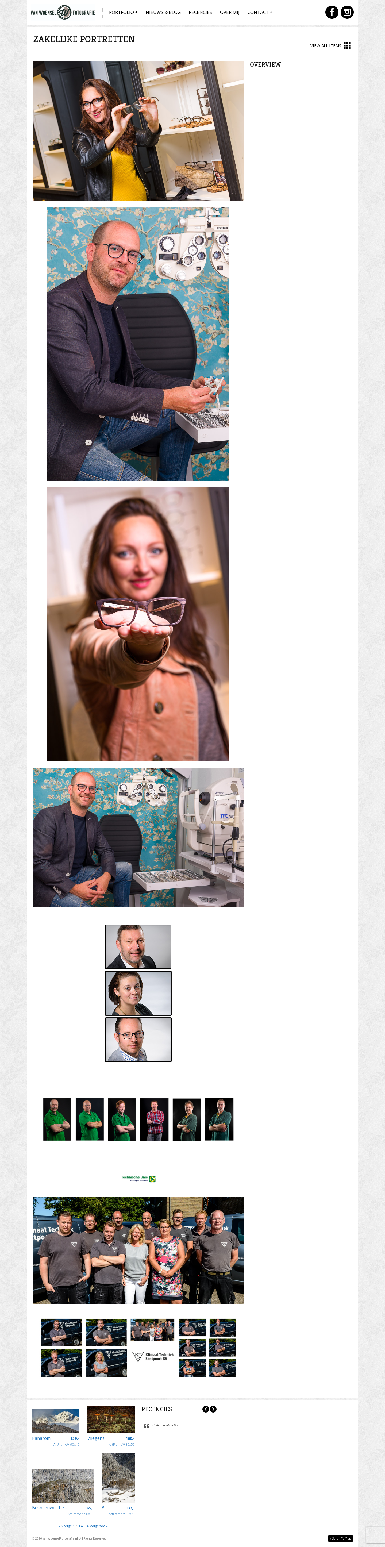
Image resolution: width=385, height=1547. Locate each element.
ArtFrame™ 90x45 (66, 1441)
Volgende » (99, 1525)
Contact (258, 12)
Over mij (230, 12)
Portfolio (121, 12)
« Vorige (65, 1525)
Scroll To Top (340, 1538)
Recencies (200, 12)
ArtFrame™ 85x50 (122, 1441)
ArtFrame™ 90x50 (81, 1511)
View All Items (330, 45)
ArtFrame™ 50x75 (122, 1511)
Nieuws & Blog (163, 12)
